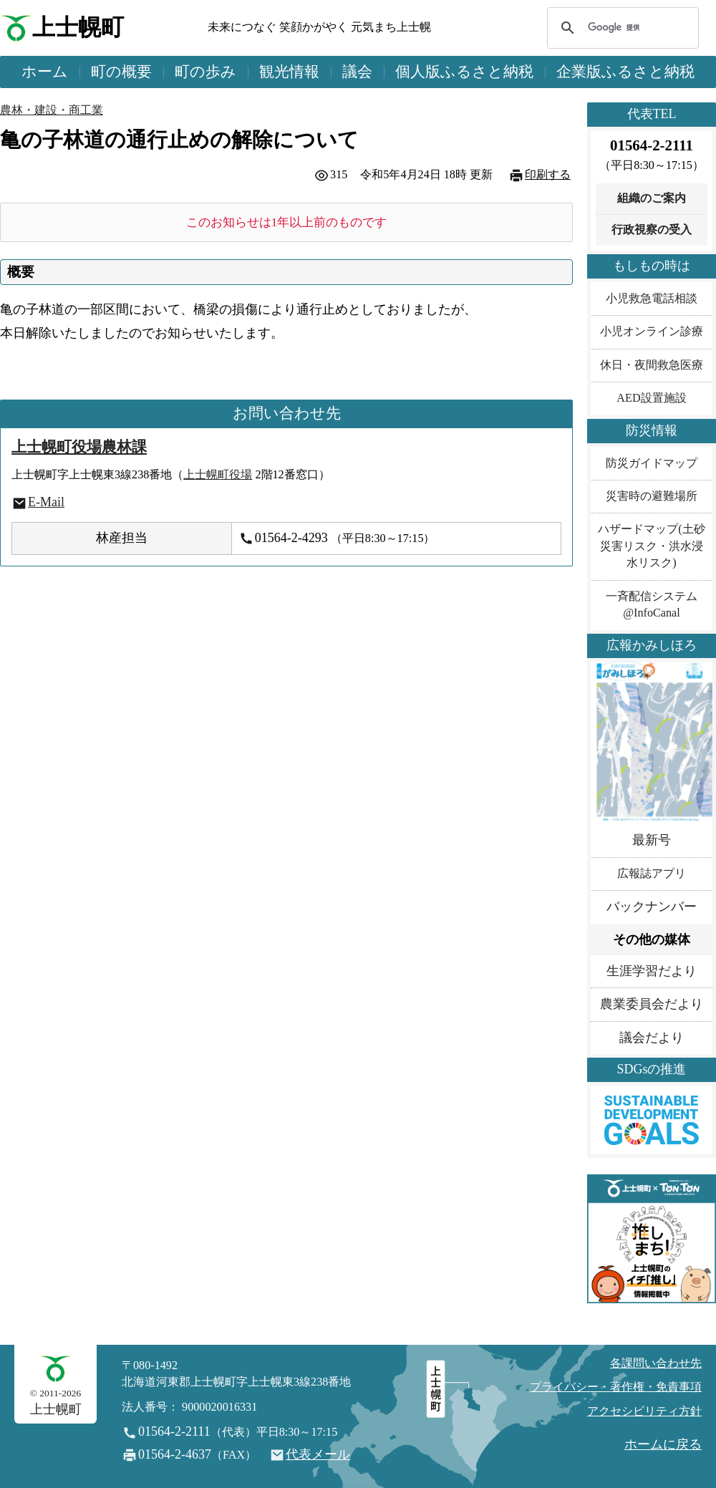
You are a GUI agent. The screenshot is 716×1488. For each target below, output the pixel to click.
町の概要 (121, 71)
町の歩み (205, 71)
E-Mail (46, 502)
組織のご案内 (651, 198)
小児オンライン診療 (651, 331)
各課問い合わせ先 (656, 1363)
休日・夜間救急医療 (651, 365)
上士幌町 (78, 27)
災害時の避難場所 (651, 496)
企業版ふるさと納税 (625, 71)
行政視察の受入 (651, 229)
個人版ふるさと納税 (464, 71)
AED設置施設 (651, 398)
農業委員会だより (651, 1004)
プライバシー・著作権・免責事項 (616, 1387)
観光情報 (289, 71)
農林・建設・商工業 (51, 110)
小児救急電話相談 (651, 298)
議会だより (651, 1037)
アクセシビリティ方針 (644, 1411)
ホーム (44, 71)
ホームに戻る (663, 1444)
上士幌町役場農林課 (79, 446)
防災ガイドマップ (651, 463)
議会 (357, 71)
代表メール (318, 1454)
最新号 (651, 840)
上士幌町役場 (217, 474)
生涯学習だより (651, 971)
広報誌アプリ (651, 873)
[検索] (621, 28)
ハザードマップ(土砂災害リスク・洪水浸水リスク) (651, 546)
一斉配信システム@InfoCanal (651, 604)
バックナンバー (651, 906)
